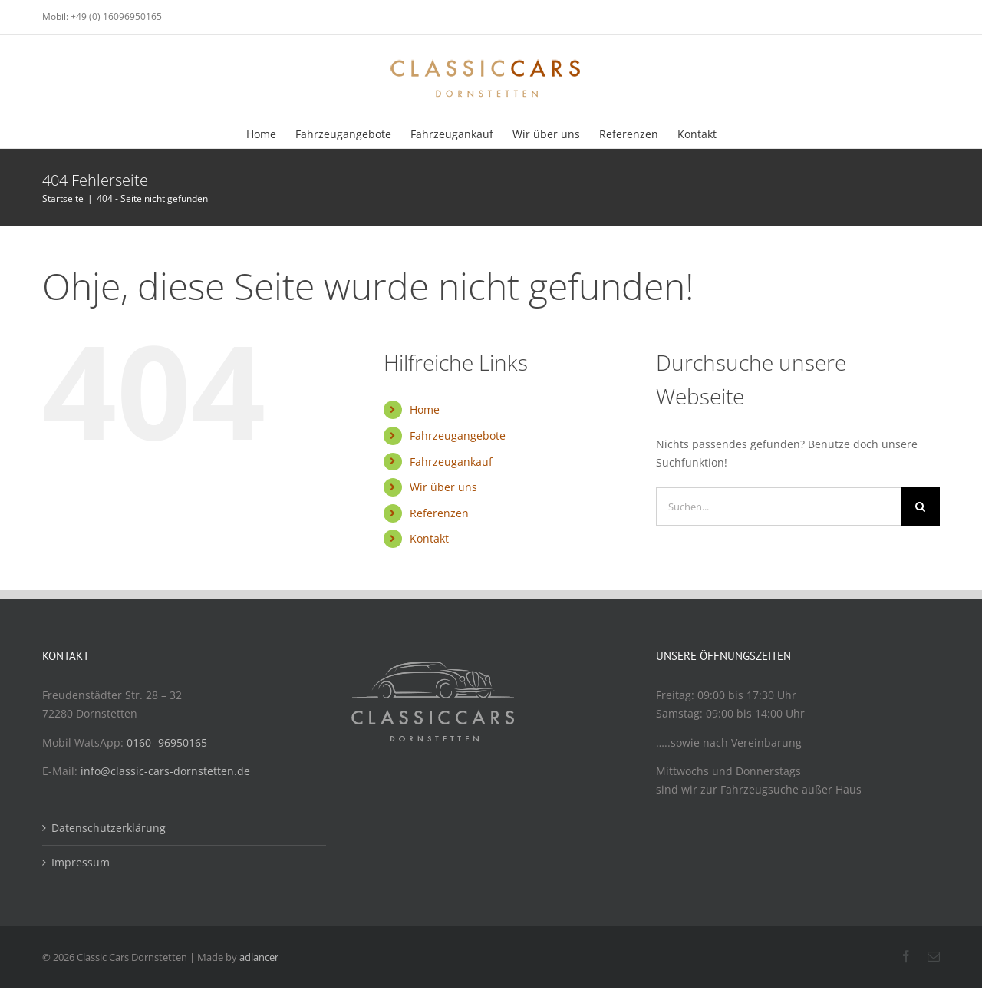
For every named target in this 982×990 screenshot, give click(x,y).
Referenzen (439, 513)
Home (425, 409)
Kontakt (429, 538)
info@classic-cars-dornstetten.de (165, 771)
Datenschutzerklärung (108, 827)
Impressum (80, 862)
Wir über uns (443, 487)
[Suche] (920, 506)
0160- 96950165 (167, 742)
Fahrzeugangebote (458, 435)
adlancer (258, 957)
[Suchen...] (778, 506)
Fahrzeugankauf (451, 461)
